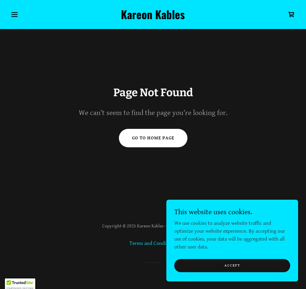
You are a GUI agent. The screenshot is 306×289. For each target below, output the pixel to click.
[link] (153, 17)
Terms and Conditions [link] (153, 243)
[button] (29, 14)
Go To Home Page (153, 138)
